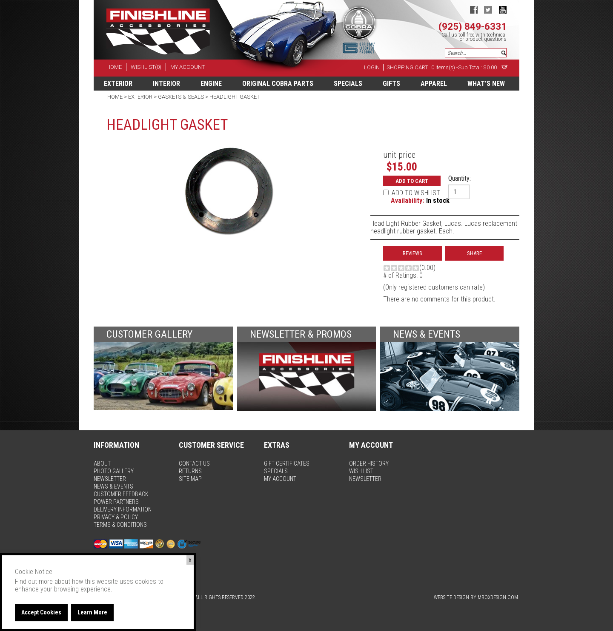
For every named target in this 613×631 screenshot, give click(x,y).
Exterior (118, 84)
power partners (116, 501)
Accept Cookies (41, 612)
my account (187, 67)
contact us (194, 463)
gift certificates (286, 463)
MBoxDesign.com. (498, 597)
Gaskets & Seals (181, 97)
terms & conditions (120, 524)
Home (115, 97)
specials (348, 84)
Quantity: (459, 178)
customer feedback (121, 494)
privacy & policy (116, 517)
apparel (434, 84)
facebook (474, 10)
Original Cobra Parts (277, 84)
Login (372, 67)
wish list (361, 471)
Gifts (391, 84)
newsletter (110, 478)
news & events (113, 486)
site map (190, 478)
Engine (211, 84)
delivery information (123, 509)
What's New (486, 84)
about (102, 463)
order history (369, 463)
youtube (502, 10)
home (114, 67)
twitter (488, 10)
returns (190, 471)
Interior (166, 84)
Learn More (92, 612)
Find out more (34, 581)
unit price (399, 155)
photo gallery (114, 471)
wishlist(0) (146, 67)
